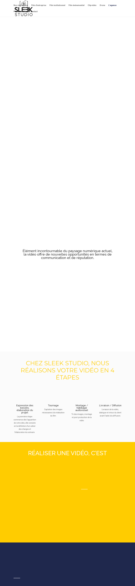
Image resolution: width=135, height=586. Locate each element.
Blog (25, 12)
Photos (17, 12)
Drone (102, 5)
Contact (34, 12)
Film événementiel (76, 5)
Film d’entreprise (38, 5)
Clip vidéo (92, 5)
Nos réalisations (21, 5)
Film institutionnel (57, 5)
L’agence (112, 5)
